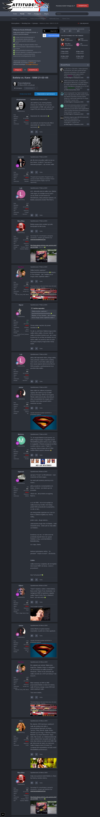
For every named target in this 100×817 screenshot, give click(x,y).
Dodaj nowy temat (25, 94)
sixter (82, 39)
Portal (15, 14)
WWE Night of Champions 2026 (73, 77)
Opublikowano (38, 99)
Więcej (46, 14)
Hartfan (67, 39)
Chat (29, 14)
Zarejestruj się (83, 5)
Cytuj (41, 132)
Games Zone (65, 18)
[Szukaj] (65, 13)
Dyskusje (14, 18)
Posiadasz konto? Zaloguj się (65, 6)
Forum (22, 14)
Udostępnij (18, 88)
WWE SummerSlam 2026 (72, 90)
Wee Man (67, 43)
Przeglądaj (37, 14)
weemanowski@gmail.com (38, 239)
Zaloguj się (18, 69)
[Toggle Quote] (32, 308)
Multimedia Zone (54, 18)
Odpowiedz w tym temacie (46, 94)
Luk (81, 43)
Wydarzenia (23, 18)
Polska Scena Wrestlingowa (38, 18)
